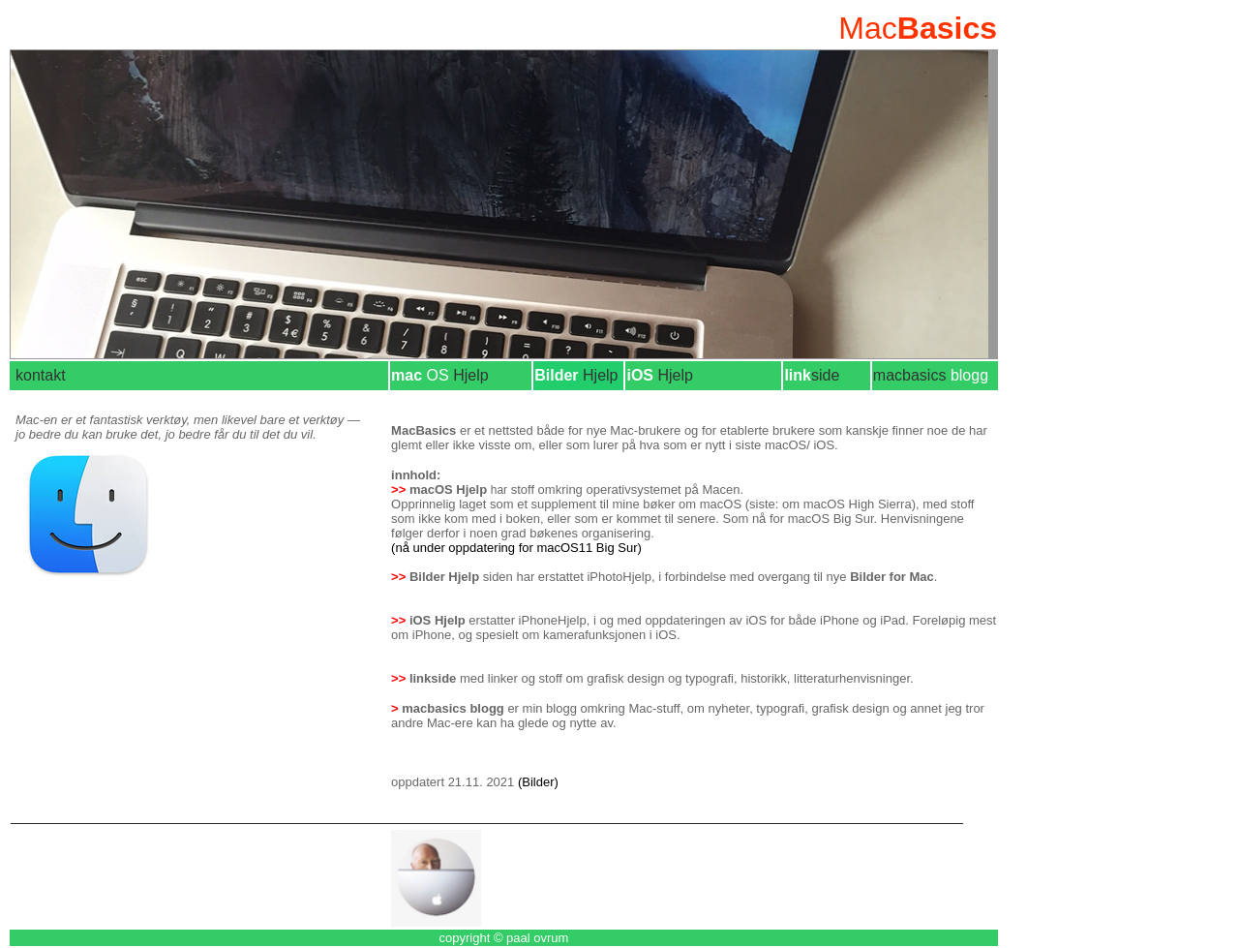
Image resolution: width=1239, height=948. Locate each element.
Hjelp (455, 375)
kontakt (40, 375)
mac (406, 375)
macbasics (930, 375)
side (825, 375)
